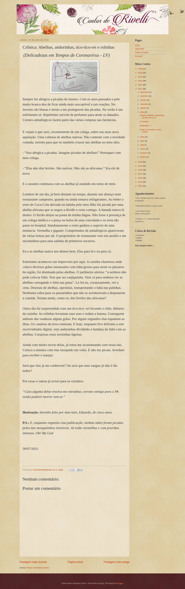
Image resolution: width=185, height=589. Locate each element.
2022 (140, 85)
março (143, 149)
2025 (140, 73)
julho (142, 112)
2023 (140, 81)
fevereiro (144, 153)
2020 (140, 162)
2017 (140, 174)
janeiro (143, 157)
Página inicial (75, 562)
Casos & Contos (142, 52)
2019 (140, 166)
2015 (140, 182)
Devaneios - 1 (145, 125)
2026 (140, 69)
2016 (140, 178)
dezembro (144, 92)
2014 (140, 186)
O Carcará (144, 121)
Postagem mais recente (33, 562)
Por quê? (139, 56)
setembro (144, 104)
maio (142, 141)
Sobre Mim (139, 49)
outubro (143, 100)
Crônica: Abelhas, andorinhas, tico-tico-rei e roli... (152, 116)
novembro (144, 96)
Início (137, 45)
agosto (143, 108)
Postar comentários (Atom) (38, 568)
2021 (140, 89)
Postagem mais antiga (116, 562)
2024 (140, 77)
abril (142, 145)
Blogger (120, 583)
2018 (140, 170)
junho (142, 137)
